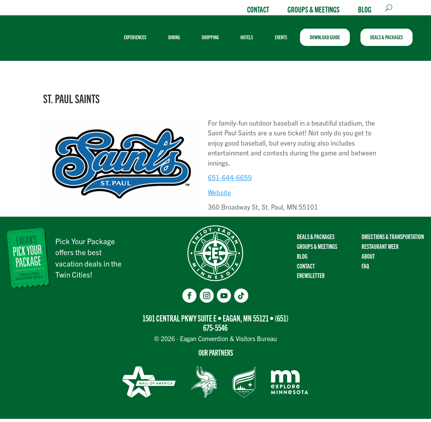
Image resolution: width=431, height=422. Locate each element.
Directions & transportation (393, 239)
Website (219, 195)
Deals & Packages (316, 239)
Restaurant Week (380, 249)
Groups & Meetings (313, 9)
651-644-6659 (230, 181)
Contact (258, 9)
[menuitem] (141, 38)
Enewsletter (311, 278)
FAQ (365, 269)
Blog (364, 9)
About (368, 259)
